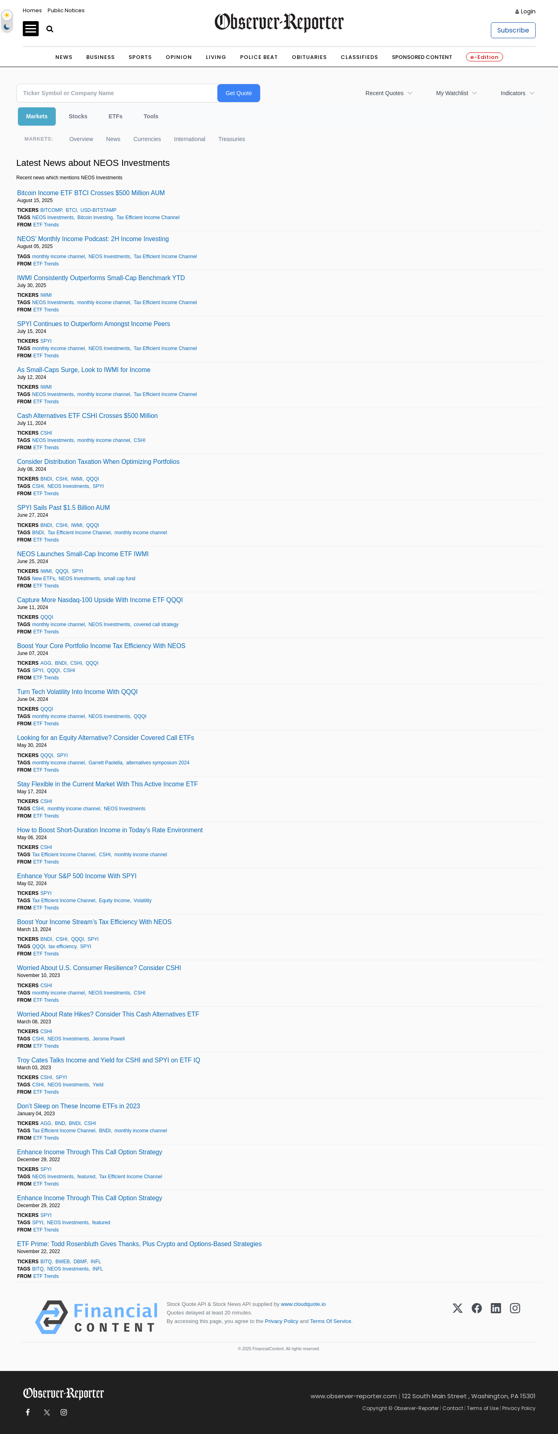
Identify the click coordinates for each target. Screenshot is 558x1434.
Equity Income (114, 900)
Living (216, 57)
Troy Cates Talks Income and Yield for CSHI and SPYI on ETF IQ (108, 1060)
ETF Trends (46, 225)
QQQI (92, 479)
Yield (98, 1085)
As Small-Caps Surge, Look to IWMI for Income (84, 369)
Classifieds (359, 57)
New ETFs (43, 578)
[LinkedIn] (496, 1317)
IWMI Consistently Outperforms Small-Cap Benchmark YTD (101, 277)
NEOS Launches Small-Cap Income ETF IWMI (83, 554)
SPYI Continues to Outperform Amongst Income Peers (93, 323)
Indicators (513, 93)
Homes (32, 10)
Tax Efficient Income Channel (147, 217)
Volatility (142, 900)
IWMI (46, 295)
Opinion (179, 57)
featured (86, 1176)
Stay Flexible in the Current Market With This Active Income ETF (107, 784)
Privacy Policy (281, 1321)
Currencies (147, 139)
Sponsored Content (422, 57)
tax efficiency (62, 946)
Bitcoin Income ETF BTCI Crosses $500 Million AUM (91, 192)
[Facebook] (476, 1317)
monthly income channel (58, 256)
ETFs (116, 116)
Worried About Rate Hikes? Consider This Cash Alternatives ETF (108, 1014)
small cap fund (119, 578)
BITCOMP (51, 210)
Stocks (78, 116)
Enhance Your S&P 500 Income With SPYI (77, 876)
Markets (37, 116)
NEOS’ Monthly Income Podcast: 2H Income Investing (93, 238)
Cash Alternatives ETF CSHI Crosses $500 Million (87, 415)
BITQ (46, 1261)
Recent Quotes (384, 93)
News (63, 57)
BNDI (46, 479)
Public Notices (66, 10)
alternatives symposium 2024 (157, 763)
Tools (151, 116)
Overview (81, 139)
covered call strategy (156, 624)
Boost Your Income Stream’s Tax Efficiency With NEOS (94, 921)
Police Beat (259, 57)
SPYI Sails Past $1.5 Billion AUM (63, 507)
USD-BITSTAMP (98, 210)
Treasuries (232, 139)
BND (60, 1123)
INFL (95, 1261)
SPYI (45, 341)
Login (528, 11)
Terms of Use (483, 1408)
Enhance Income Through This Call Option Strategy (89, 1152)
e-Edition (484, 57)
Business (100, 57)
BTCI (71, 210)
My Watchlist (452, 93)
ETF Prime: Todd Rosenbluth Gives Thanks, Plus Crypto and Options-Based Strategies (139, 1243)
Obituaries (309, 57)
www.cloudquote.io (303, 1304)
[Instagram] (515, 1317)
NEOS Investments (53, 217)
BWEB (62, 1261)
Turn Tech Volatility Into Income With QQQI (77, 691)
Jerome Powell (109, 1039)
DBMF (80, 1261)
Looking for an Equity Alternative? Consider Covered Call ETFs (105, 737)
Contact (452, 1408)
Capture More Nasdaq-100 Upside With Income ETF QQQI (100, 599)
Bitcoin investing (95, 217)
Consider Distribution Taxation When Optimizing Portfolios (98, 461)
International (190, 139)
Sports (140, 57)
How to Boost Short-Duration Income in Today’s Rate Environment (110, 830)
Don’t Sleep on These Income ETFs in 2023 (78, 1106)
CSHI (46, 433)
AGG (45, 663)
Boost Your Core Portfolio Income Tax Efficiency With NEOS (101, 645)
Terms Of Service (330, 1321)
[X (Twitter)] (457, 1317)
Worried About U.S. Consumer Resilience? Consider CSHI (99, 967)
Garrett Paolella (105, 763)
